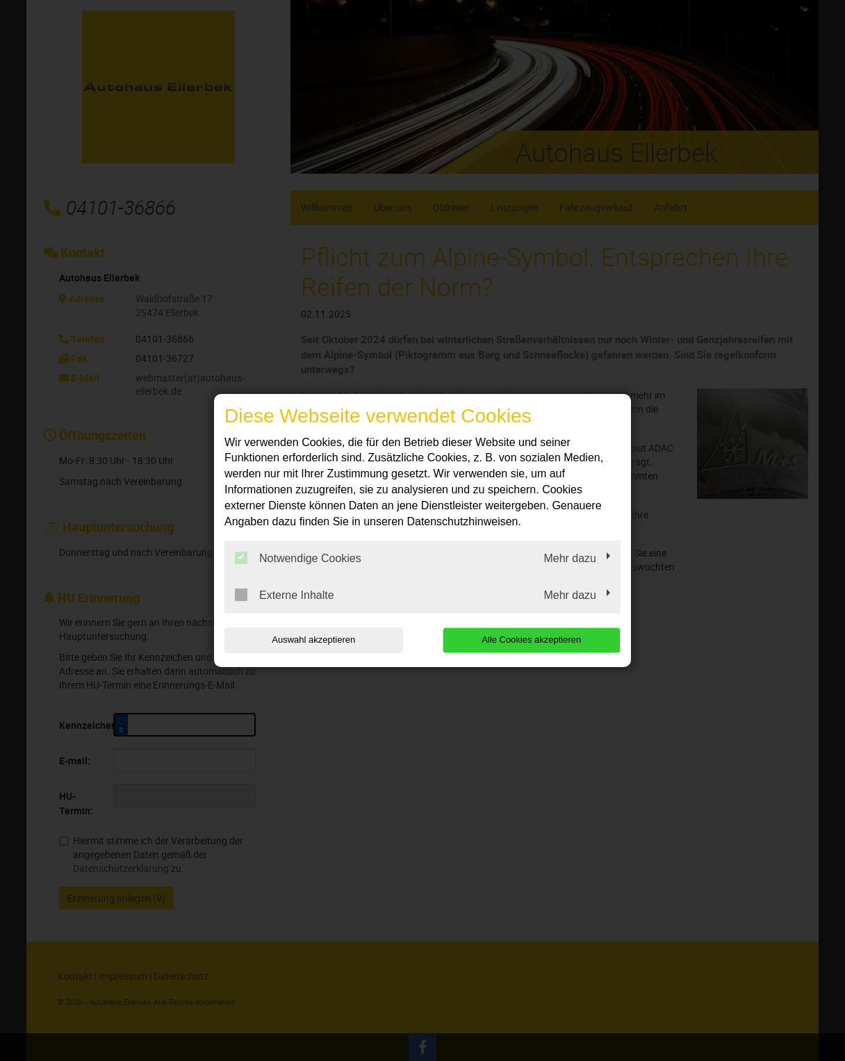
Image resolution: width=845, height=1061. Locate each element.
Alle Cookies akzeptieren (531, 639)
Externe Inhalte (284, 595)
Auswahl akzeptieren (313, 639)
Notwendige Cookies (298, 558)
